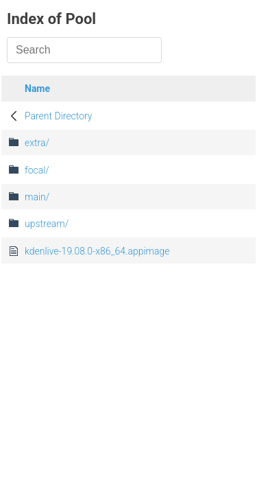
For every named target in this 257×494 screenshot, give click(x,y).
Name (37, 88)
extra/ (37, 142)
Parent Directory (59, 115)
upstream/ (47, 223)
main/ (37, 196)
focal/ (37, 170)
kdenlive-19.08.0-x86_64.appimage (97, 251)
